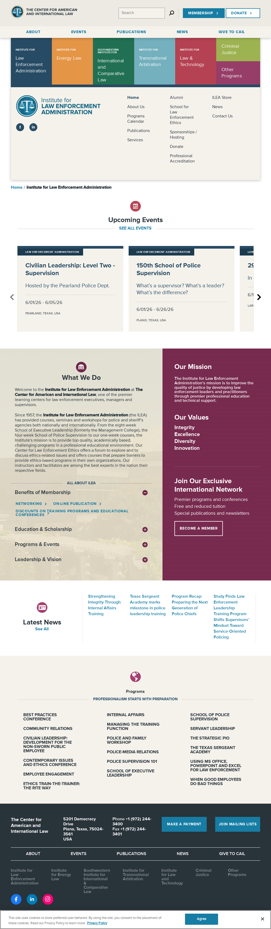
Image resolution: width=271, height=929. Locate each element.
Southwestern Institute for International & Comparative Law (97, 881)
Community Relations (48, 729)
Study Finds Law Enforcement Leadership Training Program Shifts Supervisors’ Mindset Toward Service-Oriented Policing (231, 617)
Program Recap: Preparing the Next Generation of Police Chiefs (190, 605)
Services (135, 140)
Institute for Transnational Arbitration (136, 875)
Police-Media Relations (133, 752)
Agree (201, 919)
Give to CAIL (232, 854)
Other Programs (237, 873)
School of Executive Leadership (130, 773)
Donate (242, 13)
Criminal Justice (203, 873)
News (217, 107)
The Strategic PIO (209, 738)
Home (133, 98)
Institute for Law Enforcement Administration (25, 877)
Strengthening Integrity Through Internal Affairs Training (104, 605)
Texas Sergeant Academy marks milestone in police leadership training (148, 605)
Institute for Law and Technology (172, 877)
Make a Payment (184, 824)
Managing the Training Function (133, 727)
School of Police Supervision (209, 717)
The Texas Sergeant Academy (212, 750)
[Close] (262, 919)
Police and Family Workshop (126, 740)
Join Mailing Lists (238, 824)
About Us (135, 107)
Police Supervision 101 (132, 762)
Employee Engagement (48, 774)
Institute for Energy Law (61, 875)
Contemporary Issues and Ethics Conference (49, 763)
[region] (135, 919)
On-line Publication (75, 503)
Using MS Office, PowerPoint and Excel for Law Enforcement (215, 766)
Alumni (176, 98)
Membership (203, 13)
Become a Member (199, 528)
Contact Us (222, 116)
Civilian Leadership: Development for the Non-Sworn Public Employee (47, 744)
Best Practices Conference (40, 717)
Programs (135, 692)
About (33, 854)
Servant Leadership (212, 729)
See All (42, 629)
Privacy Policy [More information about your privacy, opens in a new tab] (97, 923)
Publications (138, 131)
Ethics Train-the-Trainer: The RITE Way (51, 786)
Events (79, 854)
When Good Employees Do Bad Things (215, 782)
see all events (135, 228)
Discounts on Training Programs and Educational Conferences (72, 513)
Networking (29, 503)
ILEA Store (222, 98)
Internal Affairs (125, 715)
